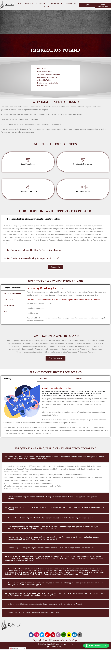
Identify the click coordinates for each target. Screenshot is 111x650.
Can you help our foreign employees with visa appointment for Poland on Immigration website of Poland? (51, 549)
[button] (55, 220)
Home (19, 4)
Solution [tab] (43, 380)
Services (40, 3)
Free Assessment (55, 359)
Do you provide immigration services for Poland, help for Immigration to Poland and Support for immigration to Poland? (53, 499)
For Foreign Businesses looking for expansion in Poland (33, 259)
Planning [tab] (7, 380)
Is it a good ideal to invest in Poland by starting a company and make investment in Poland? (45, 605)
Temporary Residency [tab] (13, 289)
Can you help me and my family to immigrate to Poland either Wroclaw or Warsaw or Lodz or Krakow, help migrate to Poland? (56, 509)
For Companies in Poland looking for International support (35, 251)
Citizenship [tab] (8, 301)
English (13, 648)
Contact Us (71, 4)
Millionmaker (12, 244)
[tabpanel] (67, 306)
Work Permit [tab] (9, 307)
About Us (29, 4)
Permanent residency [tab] (12, 295)
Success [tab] (79, 380)
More (46, 6)
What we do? (55, 3)
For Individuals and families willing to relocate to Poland (33, 220)
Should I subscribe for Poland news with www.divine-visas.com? (34, 614)
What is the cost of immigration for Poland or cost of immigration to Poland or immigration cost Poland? (50, 519)
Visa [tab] (5, 313)
